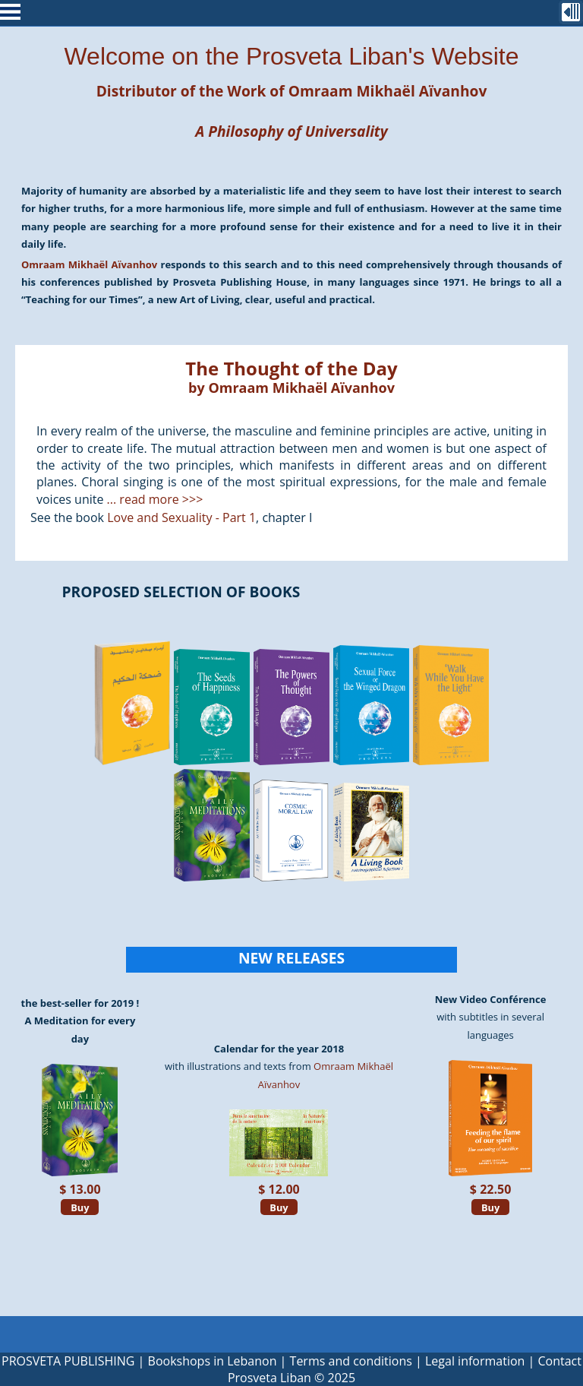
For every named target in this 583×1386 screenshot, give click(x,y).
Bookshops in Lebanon (212, 1361)
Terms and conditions (351, 1361)
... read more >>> (155, 499)
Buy (80, 1207)
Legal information (475, 1361)
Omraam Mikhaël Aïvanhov (387, 91)
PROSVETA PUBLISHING (68, 1361)
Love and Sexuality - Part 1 (181, 517)
